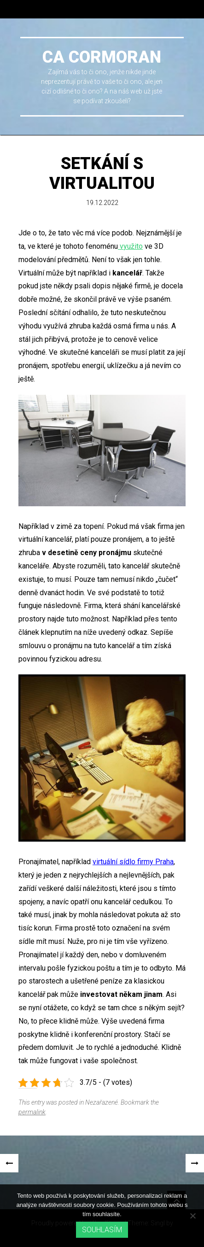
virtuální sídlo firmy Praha (133, 861)
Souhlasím (102, 1229)
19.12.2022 (102, 202)
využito (130, 246)
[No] (192, 1215)
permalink (32, 1112)
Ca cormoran (101, 57)
